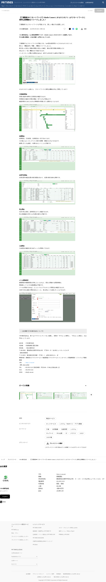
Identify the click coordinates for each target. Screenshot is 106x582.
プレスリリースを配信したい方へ (19, 540)
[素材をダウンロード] (81, 28)
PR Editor (35, 544)
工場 (47, 429)
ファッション (49, 6)
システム (73, 429)
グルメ (75, 6)
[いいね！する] (64, 28)
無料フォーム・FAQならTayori (66, 531)
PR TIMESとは (15, 529)
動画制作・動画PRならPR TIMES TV (42, 531)
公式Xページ (14, 560)
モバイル (18, 6)
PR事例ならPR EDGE (64, 534)
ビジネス (69, 6)
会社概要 (28, 574)
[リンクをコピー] (85, 28)
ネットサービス (51, 424)
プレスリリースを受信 (77, 2)
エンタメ (31, 6)
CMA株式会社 (23, 459)
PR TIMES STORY (37, 527)
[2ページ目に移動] (86, 385)
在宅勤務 (55, 429)
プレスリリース (12, 459)
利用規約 (58, 574)
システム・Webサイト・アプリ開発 (70, 424)
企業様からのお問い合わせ (44, 577)
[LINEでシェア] (76, 28)
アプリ (25, 6)
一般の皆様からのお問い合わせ (61, 577)
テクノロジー (10, 6)
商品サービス (50, 418)
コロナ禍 (49, 437)
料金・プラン (14, 533)
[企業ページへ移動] (6, 479)
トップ (3, 459)
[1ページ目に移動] (85, 385)
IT (66, 433)
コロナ (81, 433)
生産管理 (64, 429)
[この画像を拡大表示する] (27, 395)
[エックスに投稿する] (69, 28)
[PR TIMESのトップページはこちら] (23, 2)
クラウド (73, 433)
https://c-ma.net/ (30, 362)
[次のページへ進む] (91, 395)
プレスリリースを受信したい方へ (19, 536)
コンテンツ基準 (50, 574)
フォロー (5, 496)
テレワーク (49, 433)
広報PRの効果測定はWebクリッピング (42, 541)
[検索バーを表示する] (103, 2)
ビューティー (39, 6)
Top (3, 6)
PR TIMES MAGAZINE (38, 538)
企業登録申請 (89, 2)
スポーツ (82, 6)
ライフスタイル (59, 6)
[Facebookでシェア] (73, 28)
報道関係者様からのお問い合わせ (71, 574)
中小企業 (59, 433)
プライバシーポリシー (38, 574)
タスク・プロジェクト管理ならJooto (68, 527)
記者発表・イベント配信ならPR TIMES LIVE (44, 534)
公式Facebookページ (16, 553)
